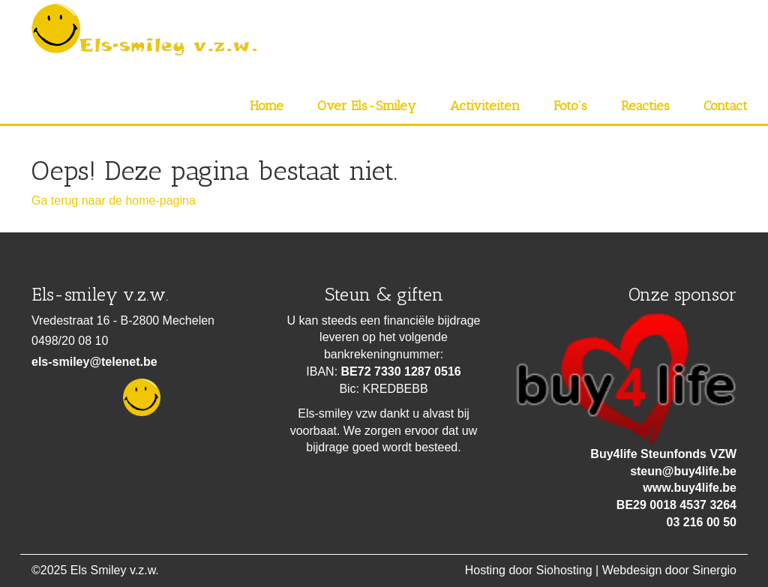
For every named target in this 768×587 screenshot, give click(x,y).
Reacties (645, 105)
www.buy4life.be (689, 487)
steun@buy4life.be (683, 471)
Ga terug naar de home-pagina (114, 200)
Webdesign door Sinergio (669, 570)
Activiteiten (485, 105)
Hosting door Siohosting (528, 570)
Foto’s (570, 105)
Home (267, 105)
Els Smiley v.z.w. (114, 570)
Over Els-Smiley (366, 105)
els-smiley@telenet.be (95, 361)
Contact (726, 105)
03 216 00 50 (701, 522)
